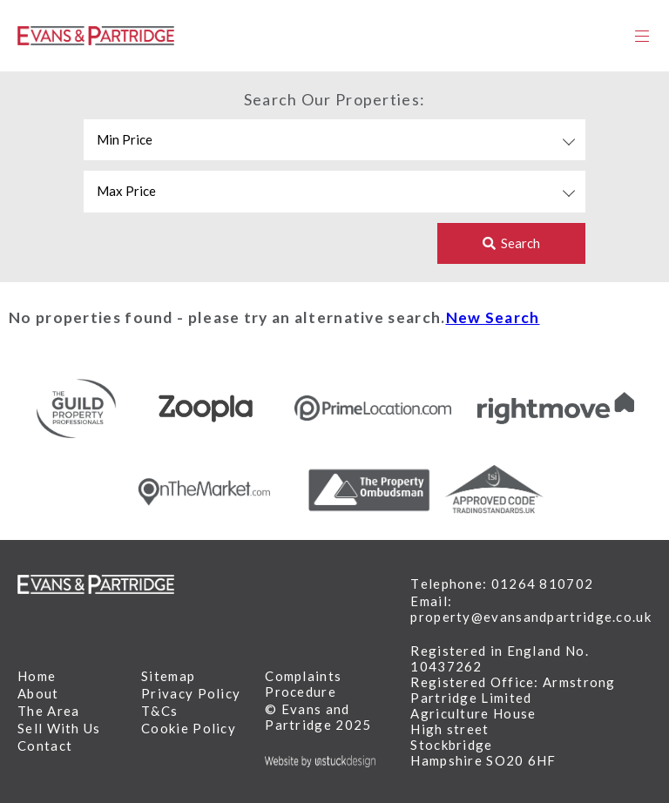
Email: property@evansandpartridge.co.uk (531, 608)
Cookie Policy (188, 728)
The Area (48, 711)
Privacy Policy (190, 693)
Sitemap (168, 676)
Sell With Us (59, 728)
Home (36, 676)
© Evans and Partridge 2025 (318, 716)
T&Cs (159, 711)
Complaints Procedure (303, 683)
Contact (44, 745)
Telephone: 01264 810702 (501, 583)
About (38, 693)
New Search (493, 317)
